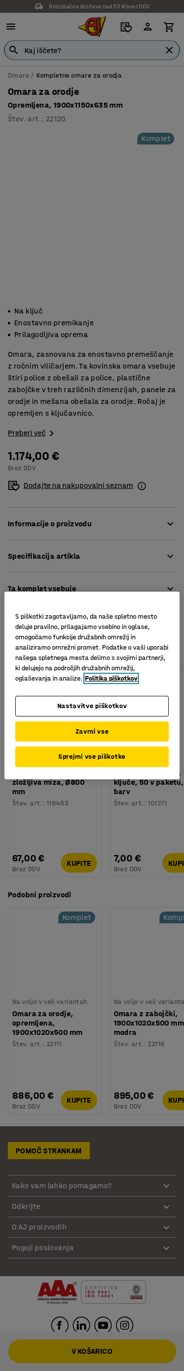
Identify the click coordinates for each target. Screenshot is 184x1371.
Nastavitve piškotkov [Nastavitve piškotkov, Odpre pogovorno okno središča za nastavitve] (92, 706)
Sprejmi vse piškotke (92, 756)
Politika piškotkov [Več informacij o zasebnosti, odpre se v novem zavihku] (111, 678)
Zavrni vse (92, 731)
